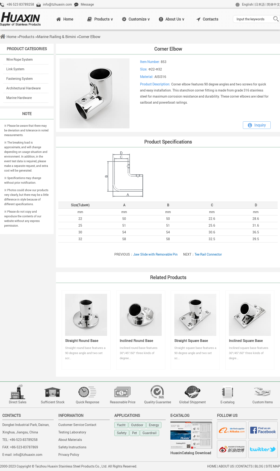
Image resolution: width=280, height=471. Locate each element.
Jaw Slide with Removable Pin (155, 254)
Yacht (121, 425)
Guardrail (150, 433)
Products (26, 36)
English (247, 4)
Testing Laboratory (72, 432)
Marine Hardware (19, 97)
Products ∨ (100, 19)
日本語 (260, 4)
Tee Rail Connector (208, 254)
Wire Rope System (19, 59)
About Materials (70, 439)
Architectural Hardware (23, 88)
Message (87, 4)
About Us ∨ (172, 19)
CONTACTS (244, 466)
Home (64, 19)
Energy (154, 425)
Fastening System (19, 78)
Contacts (207, 19)
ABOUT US (226, 466)
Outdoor (137, 425)
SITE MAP (273, 466)
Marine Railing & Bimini (56, 36)
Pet (134, 433)
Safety (121, 433)
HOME (212, 466)
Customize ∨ (136, 19)
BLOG (259, 466)
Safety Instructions (72, 447)
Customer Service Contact (77, 424)
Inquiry (257, 125)
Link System (15, 69)
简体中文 (273, 4)
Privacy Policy (68, 454)
